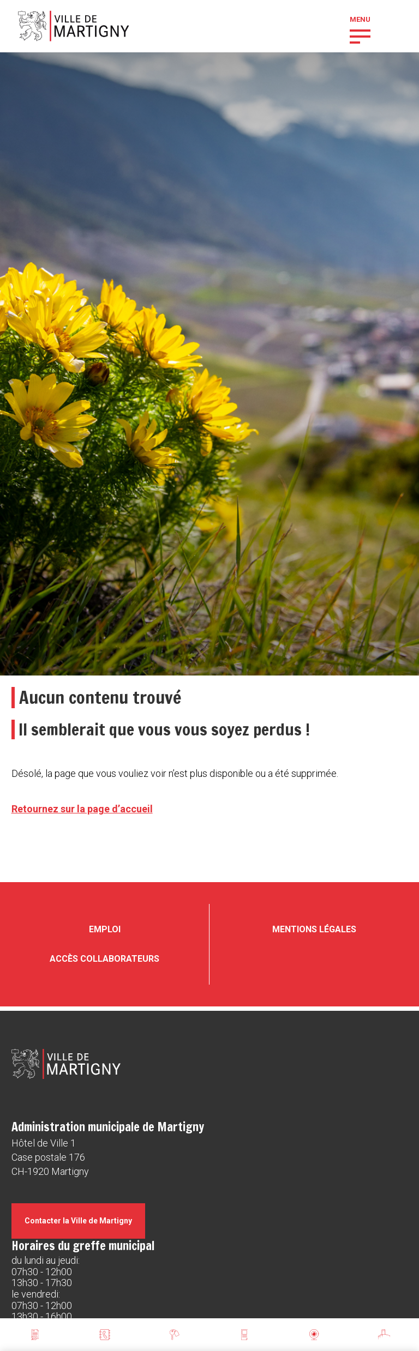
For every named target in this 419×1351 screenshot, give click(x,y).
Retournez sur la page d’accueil (82, 809)
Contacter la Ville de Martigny (78, 1220)
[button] (360, 35)
